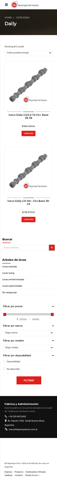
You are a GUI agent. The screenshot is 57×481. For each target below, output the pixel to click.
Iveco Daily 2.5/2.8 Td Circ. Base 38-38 (28, 116)
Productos (18, 472)
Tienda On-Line (32, 475)
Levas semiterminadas (13, 279)
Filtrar (29, 380)
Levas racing (8, 273)
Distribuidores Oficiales (36, 472)
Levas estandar (28, 111)
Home (8, 17)
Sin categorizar (9, 292)
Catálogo (8, 475)
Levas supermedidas (12, 286)
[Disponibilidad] (4, 361)
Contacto (19, 475)
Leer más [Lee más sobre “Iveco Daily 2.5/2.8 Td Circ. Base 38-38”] (28, 133)
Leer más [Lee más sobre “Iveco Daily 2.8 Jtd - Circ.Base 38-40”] (28, 219)
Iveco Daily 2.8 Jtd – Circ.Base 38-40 (28, 203)
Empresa (8, 472)
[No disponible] (4, 369)
